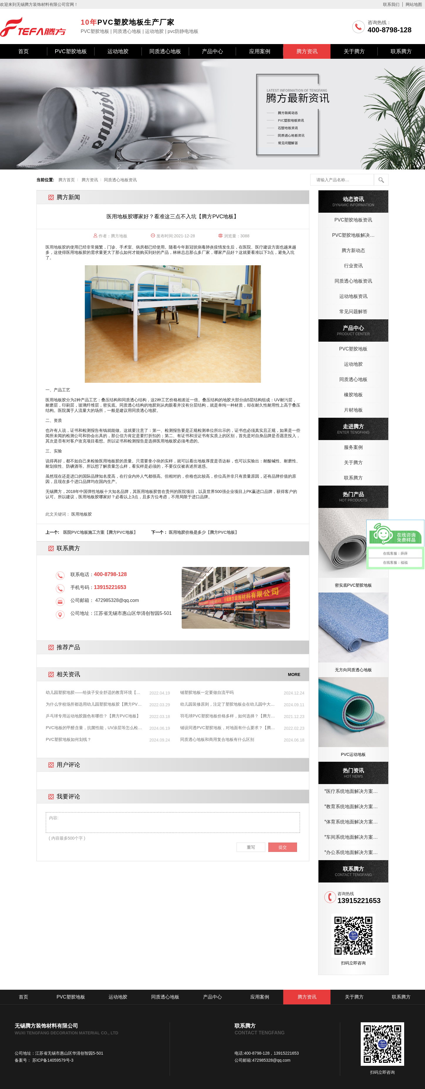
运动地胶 (118, 51)
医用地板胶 (81, 514)
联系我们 (391, 4)
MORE (294, 674)
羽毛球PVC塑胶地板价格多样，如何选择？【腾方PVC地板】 (225, 716)
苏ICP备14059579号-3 (52, 1060)
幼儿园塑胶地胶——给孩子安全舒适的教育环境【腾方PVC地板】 (93, 692)
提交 (283, 847)
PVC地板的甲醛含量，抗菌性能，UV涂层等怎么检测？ (92, 728)
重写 (251, 847)
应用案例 (259, 51)
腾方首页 (66, 179)
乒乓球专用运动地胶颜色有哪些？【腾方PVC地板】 (93, 716)
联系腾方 (401, 51)
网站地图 (414, 4)
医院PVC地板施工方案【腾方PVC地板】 (100, 532)
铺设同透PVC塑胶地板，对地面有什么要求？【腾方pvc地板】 (227, 728)
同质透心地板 (165, 51)
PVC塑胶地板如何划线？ (68, 739)
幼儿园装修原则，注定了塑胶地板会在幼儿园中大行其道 (227, 704)
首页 (23, 51)
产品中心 (212, 51)
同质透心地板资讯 (120, 179)
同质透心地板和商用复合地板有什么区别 (217, 739)
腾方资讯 (307, 51)
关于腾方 (354, 51)
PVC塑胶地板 (71, 51)
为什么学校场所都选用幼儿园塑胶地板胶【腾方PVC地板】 (93, 704)
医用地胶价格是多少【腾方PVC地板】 (204, 532)
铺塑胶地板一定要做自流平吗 (207, 692)
